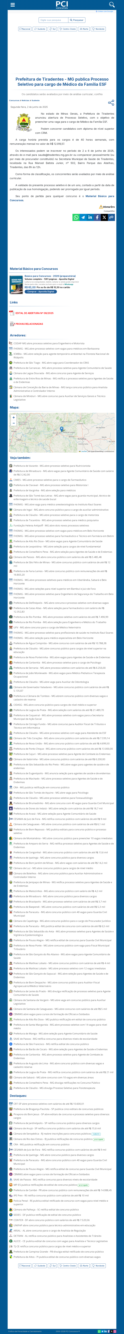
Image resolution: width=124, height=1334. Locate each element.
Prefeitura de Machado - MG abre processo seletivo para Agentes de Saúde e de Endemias (58, 780)
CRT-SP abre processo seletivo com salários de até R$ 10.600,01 (49, 1103)
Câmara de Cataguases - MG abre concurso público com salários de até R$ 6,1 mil (59, 824)
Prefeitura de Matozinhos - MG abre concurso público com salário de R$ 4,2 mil (58, 891)
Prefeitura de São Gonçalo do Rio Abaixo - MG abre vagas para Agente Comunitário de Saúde (62, 956)
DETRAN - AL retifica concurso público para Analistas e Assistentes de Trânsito (57, 1235)
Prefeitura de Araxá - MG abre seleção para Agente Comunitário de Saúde (55, 813)
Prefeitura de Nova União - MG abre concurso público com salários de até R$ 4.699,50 (62, 743)
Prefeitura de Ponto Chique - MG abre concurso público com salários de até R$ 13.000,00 (63, 748)
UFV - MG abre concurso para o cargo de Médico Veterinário (47, 627)
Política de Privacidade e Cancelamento (25, 1331)
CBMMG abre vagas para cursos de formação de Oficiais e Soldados (52, 1014)
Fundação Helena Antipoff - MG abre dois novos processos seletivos (51, 525)
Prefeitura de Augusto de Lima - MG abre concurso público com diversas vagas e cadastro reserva (59, 1065)
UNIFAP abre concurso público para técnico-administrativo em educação (54, 1225)
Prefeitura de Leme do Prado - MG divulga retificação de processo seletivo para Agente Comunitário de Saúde (62, 993)
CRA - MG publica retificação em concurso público (42, 787)
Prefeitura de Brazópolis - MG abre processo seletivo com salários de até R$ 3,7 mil (60, 901)
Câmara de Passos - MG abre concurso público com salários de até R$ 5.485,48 (58, 557)
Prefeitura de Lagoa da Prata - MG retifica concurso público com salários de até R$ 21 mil (64, 1072)
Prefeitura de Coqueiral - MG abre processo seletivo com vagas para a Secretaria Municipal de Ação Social (59, 717)
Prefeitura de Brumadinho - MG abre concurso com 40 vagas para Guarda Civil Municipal (64, 803)
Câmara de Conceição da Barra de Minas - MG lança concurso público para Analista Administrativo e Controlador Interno (60, 389)
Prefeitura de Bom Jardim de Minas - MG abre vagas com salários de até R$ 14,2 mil (60, 862)
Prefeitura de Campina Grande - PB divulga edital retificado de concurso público (59, 1251)
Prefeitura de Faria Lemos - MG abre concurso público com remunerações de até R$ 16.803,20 (60, 572)
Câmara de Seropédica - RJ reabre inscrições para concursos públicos (57, 1134)
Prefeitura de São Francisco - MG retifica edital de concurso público (51, 1044)
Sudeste (39, 29)
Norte (83, 29)
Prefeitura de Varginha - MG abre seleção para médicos (45, 490)
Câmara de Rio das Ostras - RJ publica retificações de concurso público (59, 1139)
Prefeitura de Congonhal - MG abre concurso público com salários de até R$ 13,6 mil (61, 852)
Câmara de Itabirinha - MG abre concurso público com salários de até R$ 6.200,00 (59, 759)
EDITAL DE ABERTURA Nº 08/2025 (35, 313)
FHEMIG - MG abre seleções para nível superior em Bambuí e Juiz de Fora (55, 588)
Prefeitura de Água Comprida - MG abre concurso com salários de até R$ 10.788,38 (60, 643)
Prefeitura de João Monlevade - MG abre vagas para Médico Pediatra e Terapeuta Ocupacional (59, 674)
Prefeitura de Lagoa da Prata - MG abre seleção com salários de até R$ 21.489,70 (59, 710)
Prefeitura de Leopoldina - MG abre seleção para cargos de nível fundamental (57, 546)
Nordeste (98, 29)
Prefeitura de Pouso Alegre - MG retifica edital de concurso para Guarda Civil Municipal (63, 940)
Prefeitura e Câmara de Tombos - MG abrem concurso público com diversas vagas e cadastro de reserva (61, 697)
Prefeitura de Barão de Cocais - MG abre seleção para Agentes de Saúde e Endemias (61, 1049)
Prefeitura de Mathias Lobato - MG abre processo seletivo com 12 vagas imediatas (60, 968)
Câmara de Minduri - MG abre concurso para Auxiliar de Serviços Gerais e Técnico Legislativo (59, 397)
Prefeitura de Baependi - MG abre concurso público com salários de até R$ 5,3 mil (59, 906)
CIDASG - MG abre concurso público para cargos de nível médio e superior (55, 704)
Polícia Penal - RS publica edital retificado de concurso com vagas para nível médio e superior (61, 1202)
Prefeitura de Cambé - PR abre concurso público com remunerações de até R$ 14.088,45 (63, 1190)
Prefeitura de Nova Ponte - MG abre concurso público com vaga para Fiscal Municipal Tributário (62, 947)
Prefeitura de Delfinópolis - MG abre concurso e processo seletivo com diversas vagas (61, 602)
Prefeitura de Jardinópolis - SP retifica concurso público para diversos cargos (57, 1123)
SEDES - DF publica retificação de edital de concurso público (47, 1214)
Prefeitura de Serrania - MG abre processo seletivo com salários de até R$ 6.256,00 (60, 667)
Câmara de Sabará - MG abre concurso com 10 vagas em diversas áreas (54, 1077)
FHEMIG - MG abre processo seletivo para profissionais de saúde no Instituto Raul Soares (63, 632)
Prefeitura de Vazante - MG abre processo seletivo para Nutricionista (52, 465)
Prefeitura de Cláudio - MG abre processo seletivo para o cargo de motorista (56, 515)
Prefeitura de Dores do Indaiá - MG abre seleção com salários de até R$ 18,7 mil (58, 808)
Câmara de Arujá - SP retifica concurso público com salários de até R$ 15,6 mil (57, 1128)
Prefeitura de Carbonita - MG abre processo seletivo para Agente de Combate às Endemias (58, 1056)
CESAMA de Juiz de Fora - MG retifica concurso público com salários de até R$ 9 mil (60, 819)
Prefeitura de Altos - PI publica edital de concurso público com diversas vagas (57, 1256)
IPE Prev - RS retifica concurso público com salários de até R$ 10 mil (51, 1195)
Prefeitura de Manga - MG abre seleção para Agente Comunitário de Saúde (56, 1033)
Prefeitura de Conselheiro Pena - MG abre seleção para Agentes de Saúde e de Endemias (63, 551)
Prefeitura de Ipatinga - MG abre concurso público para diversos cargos (54, 857)
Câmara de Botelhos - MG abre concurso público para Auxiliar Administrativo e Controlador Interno (58, 875)
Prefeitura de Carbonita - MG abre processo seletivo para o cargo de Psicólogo (57, 662)
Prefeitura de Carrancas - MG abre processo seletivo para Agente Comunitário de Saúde (63, 368)
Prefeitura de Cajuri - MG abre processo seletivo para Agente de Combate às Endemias (62, 754)
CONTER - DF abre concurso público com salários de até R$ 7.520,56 (52, 1220)
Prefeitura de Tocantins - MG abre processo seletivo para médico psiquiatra (56, 520)
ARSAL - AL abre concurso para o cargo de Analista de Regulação (50, 1230)
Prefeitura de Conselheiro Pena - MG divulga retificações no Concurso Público (57, 1082)
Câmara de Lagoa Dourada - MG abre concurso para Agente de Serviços (54, 373)
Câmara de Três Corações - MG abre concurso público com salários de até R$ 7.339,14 (62, 738)
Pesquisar (77, 20)
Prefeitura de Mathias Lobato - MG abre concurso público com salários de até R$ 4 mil (62, 963)
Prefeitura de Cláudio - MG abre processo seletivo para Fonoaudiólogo (53, 798)
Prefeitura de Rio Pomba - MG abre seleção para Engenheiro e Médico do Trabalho (60, 622)
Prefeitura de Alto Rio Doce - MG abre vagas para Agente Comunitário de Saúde (58, 541)
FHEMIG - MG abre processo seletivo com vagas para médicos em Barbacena (57, 348)
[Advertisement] (39, 53)
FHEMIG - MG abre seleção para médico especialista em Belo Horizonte (53, 638)
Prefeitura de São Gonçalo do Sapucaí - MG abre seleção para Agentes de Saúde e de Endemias (61, 975)
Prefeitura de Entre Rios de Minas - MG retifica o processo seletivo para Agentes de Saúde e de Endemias (63, 380)
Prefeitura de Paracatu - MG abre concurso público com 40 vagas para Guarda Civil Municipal (60, 913)
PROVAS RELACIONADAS (29, 323)
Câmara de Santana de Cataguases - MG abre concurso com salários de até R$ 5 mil (60, 1009)
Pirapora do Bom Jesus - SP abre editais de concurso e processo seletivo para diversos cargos (61, 1116)
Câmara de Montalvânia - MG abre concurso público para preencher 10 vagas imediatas (63, 838)
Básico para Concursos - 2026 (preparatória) (50, 276)
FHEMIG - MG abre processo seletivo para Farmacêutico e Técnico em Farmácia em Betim (64, 536)
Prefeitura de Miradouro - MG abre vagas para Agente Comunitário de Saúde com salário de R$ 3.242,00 (64, 472)
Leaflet (83, 451)
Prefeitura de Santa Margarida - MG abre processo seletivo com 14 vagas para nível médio (60, 1026)
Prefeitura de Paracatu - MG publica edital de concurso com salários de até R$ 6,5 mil (61, 926)
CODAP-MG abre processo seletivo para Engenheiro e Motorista (49, 343)
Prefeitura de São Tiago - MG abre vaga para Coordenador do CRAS (51, 362)
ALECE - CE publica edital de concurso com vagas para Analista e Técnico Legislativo (61, 1241)
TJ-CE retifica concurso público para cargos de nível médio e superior (52, 1246)
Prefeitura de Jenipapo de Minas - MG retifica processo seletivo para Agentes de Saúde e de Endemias (63, 884)
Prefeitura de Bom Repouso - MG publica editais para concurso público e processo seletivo (60, 831)
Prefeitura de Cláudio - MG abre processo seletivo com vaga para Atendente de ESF (60, 733)
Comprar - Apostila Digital (40, 291)
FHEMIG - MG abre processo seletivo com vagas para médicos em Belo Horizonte (59, 530)
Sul (52, 29)
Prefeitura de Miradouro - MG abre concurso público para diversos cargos (55, 896)
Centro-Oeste (67, 29)
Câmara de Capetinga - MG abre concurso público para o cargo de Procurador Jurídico (62, 921)
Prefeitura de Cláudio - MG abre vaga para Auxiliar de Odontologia (51, 681)
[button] (12, 4)
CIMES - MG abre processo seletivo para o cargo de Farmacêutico (50, 479)
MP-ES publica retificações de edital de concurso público (51, 1185)
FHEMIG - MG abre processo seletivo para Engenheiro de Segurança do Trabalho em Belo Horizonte (64, 595)
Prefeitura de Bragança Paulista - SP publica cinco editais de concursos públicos (58, 1109)
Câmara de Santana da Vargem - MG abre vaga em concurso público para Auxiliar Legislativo (60, 1001)
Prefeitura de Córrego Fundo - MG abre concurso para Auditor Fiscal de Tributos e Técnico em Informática (60, 725)
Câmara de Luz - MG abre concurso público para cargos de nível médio (53, 868)
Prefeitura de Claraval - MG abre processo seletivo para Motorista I (51, 485)
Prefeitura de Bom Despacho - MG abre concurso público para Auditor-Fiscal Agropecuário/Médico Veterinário (57, 984)
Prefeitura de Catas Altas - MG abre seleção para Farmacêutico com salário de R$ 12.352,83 (59, 609)
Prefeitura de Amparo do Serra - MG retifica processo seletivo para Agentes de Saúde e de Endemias (64, 845)
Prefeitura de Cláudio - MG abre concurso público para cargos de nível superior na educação (60, 650)
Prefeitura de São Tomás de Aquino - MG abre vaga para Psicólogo (51, 792)
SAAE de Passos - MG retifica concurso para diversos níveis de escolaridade (55, 1038)
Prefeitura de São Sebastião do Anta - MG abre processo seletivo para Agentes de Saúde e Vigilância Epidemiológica (64, 933)
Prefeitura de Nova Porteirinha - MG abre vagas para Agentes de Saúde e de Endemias (62, 657)
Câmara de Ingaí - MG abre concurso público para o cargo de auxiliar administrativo (61, 509)
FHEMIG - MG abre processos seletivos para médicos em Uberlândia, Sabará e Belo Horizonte (60, 581)
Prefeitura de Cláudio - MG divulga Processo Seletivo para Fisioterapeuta (54, 1088)
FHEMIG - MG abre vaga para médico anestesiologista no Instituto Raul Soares (57, 504)
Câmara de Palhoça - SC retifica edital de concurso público (46, 1209)
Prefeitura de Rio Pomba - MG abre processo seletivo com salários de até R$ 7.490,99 (61, 617)
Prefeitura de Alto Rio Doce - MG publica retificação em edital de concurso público (60, 1019)
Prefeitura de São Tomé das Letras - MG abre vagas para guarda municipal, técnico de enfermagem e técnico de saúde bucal (62, 497)
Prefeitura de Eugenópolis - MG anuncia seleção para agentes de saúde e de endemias (62, 773)
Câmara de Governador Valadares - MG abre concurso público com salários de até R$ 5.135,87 (61, 688)
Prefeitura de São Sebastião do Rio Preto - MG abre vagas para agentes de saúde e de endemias (61, 766)
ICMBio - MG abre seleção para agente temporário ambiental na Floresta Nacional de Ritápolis (61, 355)
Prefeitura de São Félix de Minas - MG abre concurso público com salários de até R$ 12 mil (62, 564)
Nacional (25, 29)
